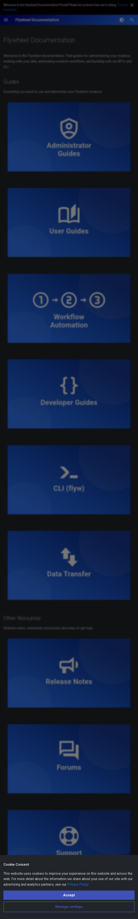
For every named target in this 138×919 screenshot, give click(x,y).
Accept (69, 895)
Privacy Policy (78, 884)
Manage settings (69, 907)
